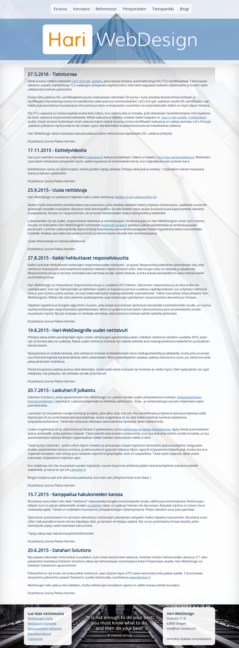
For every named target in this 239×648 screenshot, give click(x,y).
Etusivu (60, 8)
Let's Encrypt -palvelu (87, 81)
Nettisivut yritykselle (42, 623)
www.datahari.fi (139, 577)
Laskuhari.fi (95, 157)
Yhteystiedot (134, 8)
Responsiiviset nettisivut (45, 629)
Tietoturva (35, 639)
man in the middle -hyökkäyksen (183, 117)
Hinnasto (81, 8)
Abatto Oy (122, 197)
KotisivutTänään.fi (114, 225)
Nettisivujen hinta (40, 618)
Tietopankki (163, 8)
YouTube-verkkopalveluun (175, 157)
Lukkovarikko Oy (145, 197)
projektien (94, 505)
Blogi (184, 8)
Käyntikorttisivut (39, 634)
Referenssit (106, 8)
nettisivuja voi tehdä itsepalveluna (146, 429)
